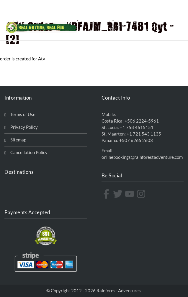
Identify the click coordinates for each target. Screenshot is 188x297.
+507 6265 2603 (136, 140)
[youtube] (130, 194)
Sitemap (18, 139)
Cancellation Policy (29, 152)
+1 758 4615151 (136, 127)
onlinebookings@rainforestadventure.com (142, 157)
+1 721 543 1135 (144, 133)
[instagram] (141, 194)
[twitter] (118, 194)
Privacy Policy (24, 127)
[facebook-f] (107, 194)
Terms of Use (22, 114)
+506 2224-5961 (142, 120)
